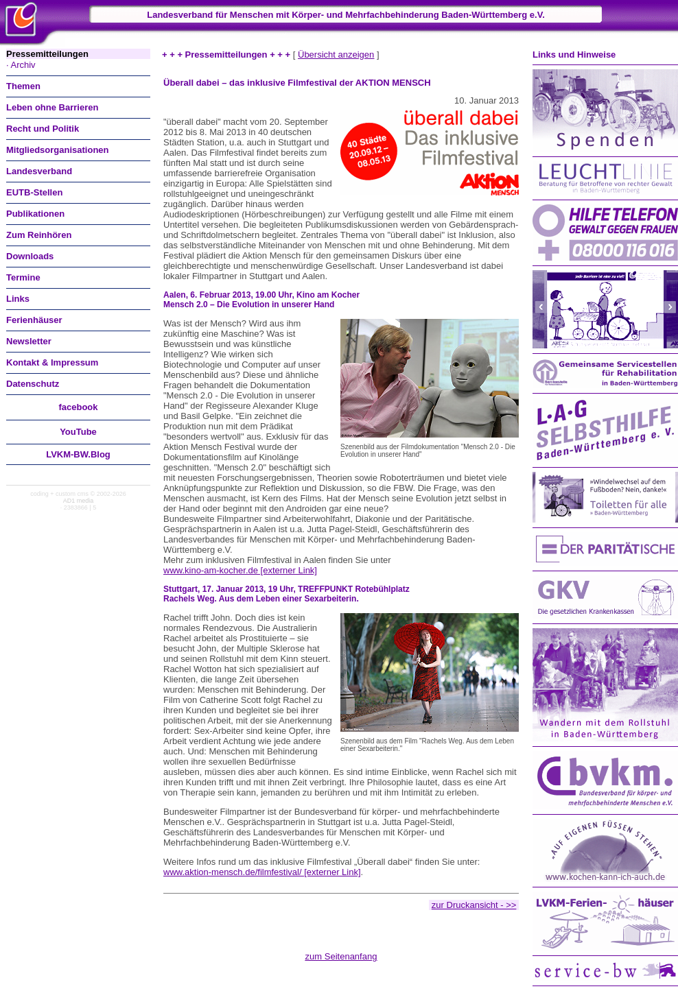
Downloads (30, 256)
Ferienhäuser (34, 320)
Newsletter (28, 341)
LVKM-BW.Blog (78, 454)
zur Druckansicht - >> (474, 905)
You (78, 432)
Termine (23, 277)
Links (18, 299)
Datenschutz (32, 384)
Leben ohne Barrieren (52, 107)
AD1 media (78, 500)
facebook (77, 407)
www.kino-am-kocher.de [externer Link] (240, 570)
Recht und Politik (42, 128)
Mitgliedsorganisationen (57, 150)
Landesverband (39, 171)
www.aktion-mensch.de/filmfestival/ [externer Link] (262, 872)
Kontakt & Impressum (52, 362)
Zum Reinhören (38, 235)
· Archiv (21, 65)
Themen (23, 86)
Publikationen (35, 213)
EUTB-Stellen (34, 192)
